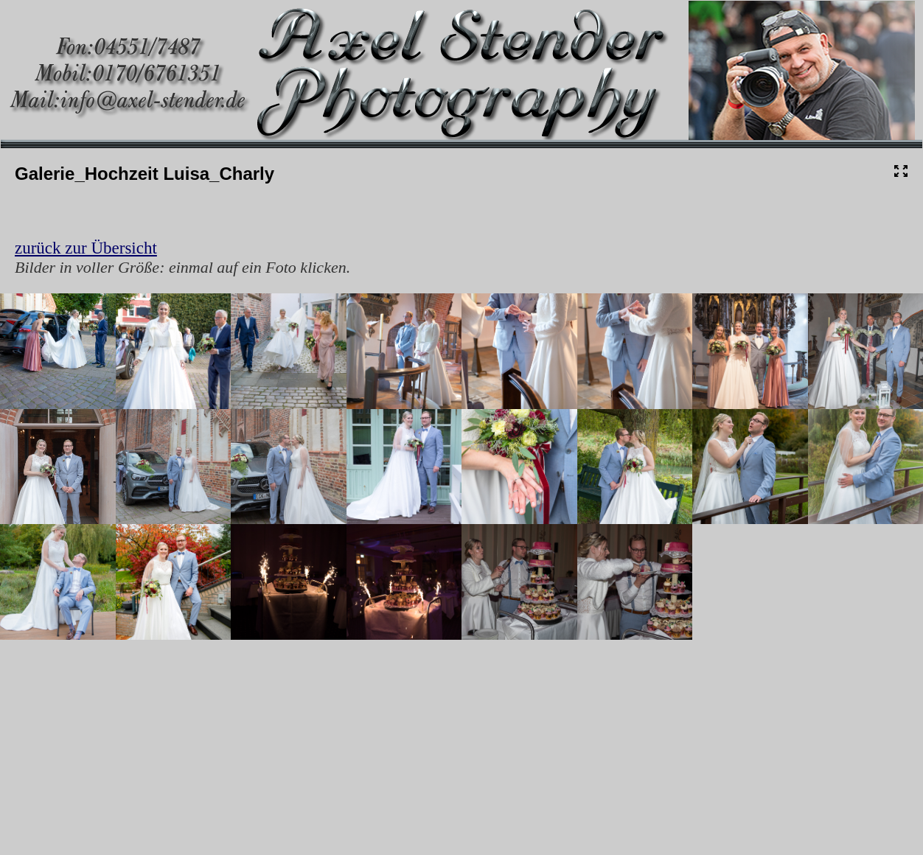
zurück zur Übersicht (86, 248)
